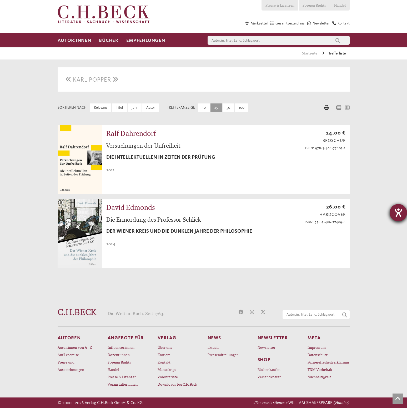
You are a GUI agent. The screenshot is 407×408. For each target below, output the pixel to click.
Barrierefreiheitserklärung (328, 362)
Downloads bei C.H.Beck (177, 384)
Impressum (317, 347)
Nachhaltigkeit (319, 377)
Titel (119, 107)
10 (204, 107)
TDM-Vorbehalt (320, 369)
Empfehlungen (145, 40)
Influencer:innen (121, 347)
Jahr (135, 107)
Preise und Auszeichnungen (71, 366)
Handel (340, 5)
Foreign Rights (314, 5)
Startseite (310, 53)
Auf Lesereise (68, 354)
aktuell (213, 347)
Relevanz (100, 107)
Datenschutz (318, 354)
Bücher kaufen (269, 369)
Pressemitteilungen (223, 354)
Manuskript (167, 369)
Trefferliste (337, 53)
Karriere (164, 354)
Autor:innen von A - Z (75, 347)
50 (228, 107)
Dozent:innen (119, 354)
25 (216, 107)
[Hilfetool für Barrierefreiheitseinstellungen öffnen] (398, 212)
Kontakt (164, 362)
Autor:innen (74, 40)
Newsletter (266, 347)
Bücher (108, 40)
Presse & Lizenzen (279, 5)
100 (241, 107)
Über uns (165, 347)
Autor (150, 107)
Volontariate (168, 377)
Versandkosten (270, 377)
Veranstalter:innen (123, 384)
